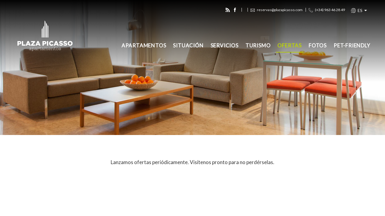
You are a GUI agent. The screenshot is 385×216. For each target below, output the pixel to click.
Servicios (225, 45)
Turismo (258, 45)
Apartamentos (144, 45)
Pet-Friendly (352, 45)
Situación (188, 45)
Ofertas (289, 45)
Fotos (318, 45)
